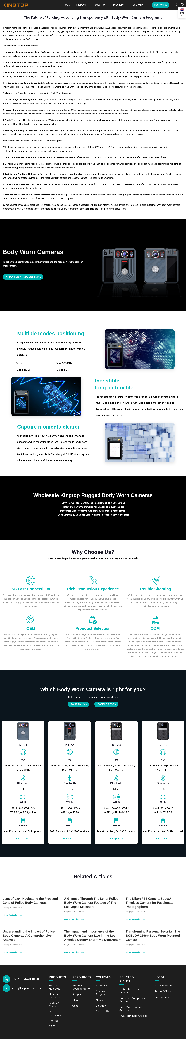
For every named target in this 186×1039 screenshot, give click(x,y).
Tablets (53, 1020)
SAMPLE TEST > (107, 704)
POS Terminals (55, 1013)
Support (77, 994)
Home (67, 5)
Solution (100, 5)
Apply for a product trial (23, 277)
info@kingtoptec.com (26, 988)
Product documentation (81, 987)
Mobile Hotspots (54, 987)
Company (138, 5)
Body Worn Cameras (56, 1004)
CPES (52, 1026)
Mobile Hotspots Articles (129, 991)
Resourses (118, 5)
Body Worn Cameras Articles (131, 1008)
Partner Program (101, 993)
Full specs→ (23, 838)
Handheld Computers (55, 996)
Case (75, 1005)
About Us (101, 985)
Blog (75, 1000)
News (99, 1000)
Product (81, 5)
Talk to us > (79, 704)
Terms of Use (163, 991)
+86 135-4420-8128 (25, 979)
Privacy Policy (163, 985)
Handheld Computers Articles (132, 1000)
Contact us (160, 5)
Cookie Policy (163, 996)
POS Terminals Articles (133, 1015)
